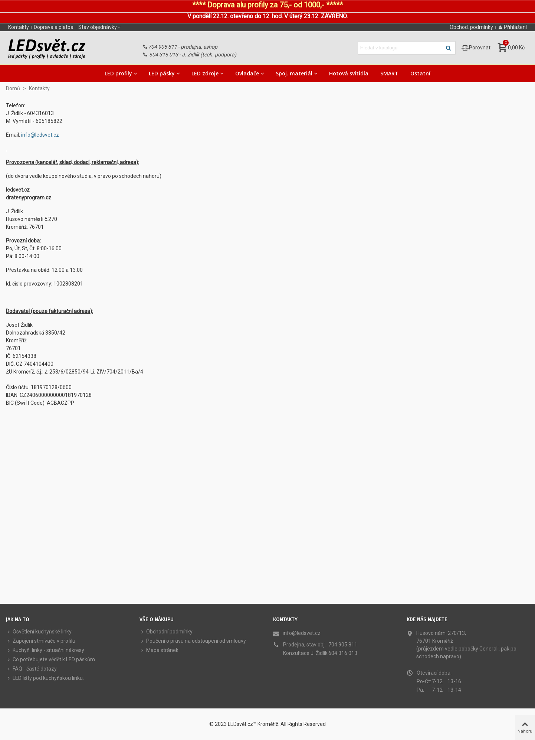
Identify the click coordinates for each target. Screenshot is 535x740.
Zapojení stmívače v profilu (40, 641)
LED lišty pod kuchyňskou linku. (45, 678)
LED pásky (162, 73)
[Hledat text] (400, 48)
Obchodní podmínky (166, 632)
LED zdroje (205, 73)
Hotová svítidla (348, 73)
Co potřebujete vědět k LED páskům (50, 660)
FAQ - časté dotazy (31, 669)
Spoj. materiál (294, 73)
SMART (389, 73)
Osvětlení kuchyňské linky (39, 632)
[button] (100, 27)
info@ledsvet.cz (40, 135)
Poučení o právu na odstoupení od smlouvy (193, 641)
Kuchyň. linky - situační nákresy (45, 650)
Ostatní (420, 73)
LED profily (118, 73)
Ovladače (247, 73)
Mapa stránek (159, 650)
